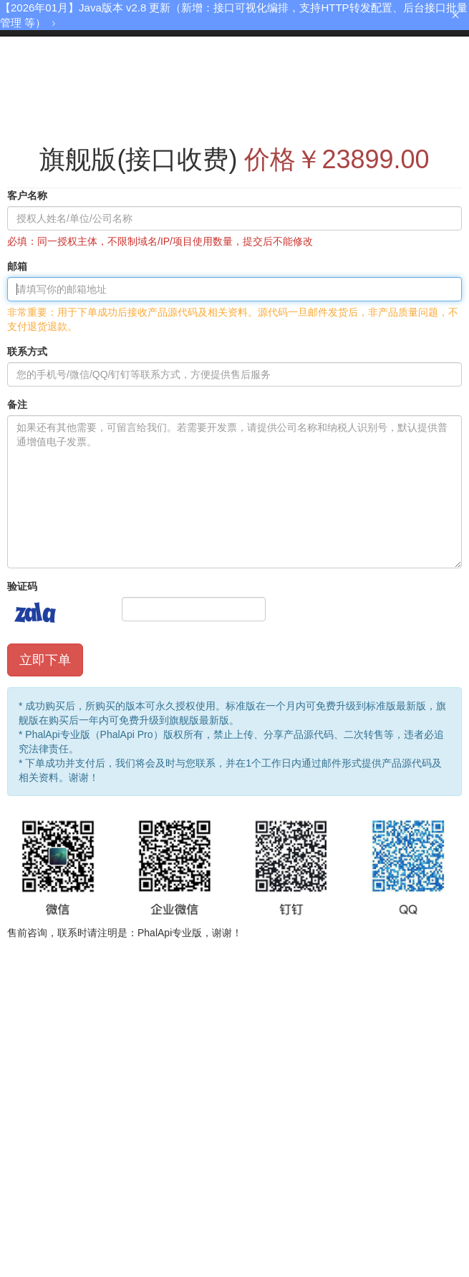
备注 (17, 404)
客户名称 (27, 195)
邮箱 (17, 266)
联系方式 (27, 351)
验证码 (22, 586)
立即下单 (45, 660)
